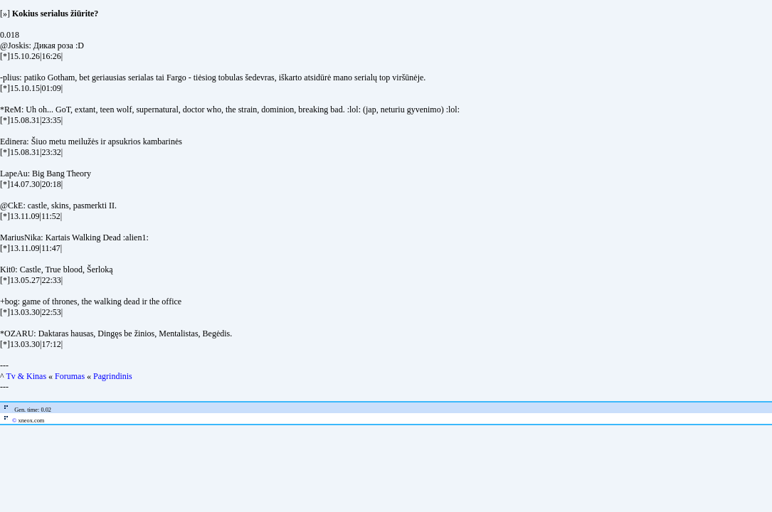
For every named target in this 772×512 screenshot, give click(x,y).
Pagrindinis (112, 376)
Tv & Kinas (26, 376)
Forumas (70, 376)
